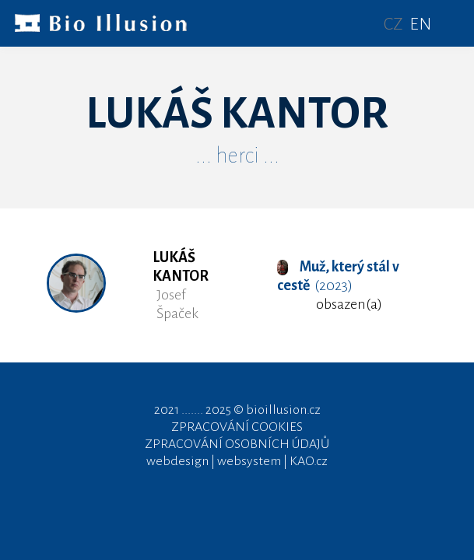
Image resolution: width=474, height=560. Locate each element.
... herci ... (237, 155)
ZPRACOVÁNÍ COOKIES (237, 427)
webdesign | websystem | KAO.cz (237, 461)
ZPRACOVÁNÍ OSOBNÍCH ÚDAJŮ (237, 444)
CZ (393, 24)
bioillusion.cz (283, 410)
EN (420, 24)
